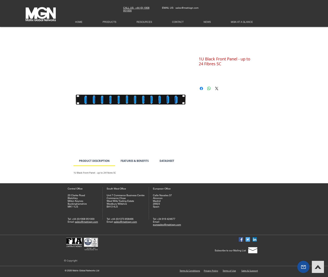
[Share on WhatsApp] (209, 88)
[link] (94, 161)
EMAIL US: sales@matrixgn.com (180, 7)
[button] (303, 267)
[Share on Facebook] (201, 88)
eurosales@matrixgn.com (167, 224)
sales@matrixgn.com (86, 221)
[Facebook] (241, 239)
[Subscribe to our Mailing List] (230, 250)
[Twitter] (248, 239)
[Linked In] (254, 239)
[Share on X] (216, 88)
